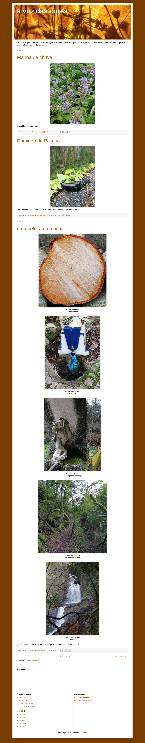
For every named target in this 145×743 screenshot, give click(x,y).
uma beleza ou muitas (40, 228)
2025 (21, 698)
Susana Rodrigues (84, 698)
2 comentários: (52, 132)
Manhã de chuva (34, 57)
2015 (21, 726)
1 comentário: (51, 215)
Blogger (84, 733)
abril (23, 700)
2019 (21, 714)
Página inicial (65, 657)
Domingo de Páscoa (38, 140)
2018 (21, 717)
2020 (21, 711)
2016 (21, 723)
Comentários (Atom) (33, 661)
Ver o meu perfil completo (83, 701)
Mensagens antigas (120, 657)
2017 (21, 720)
